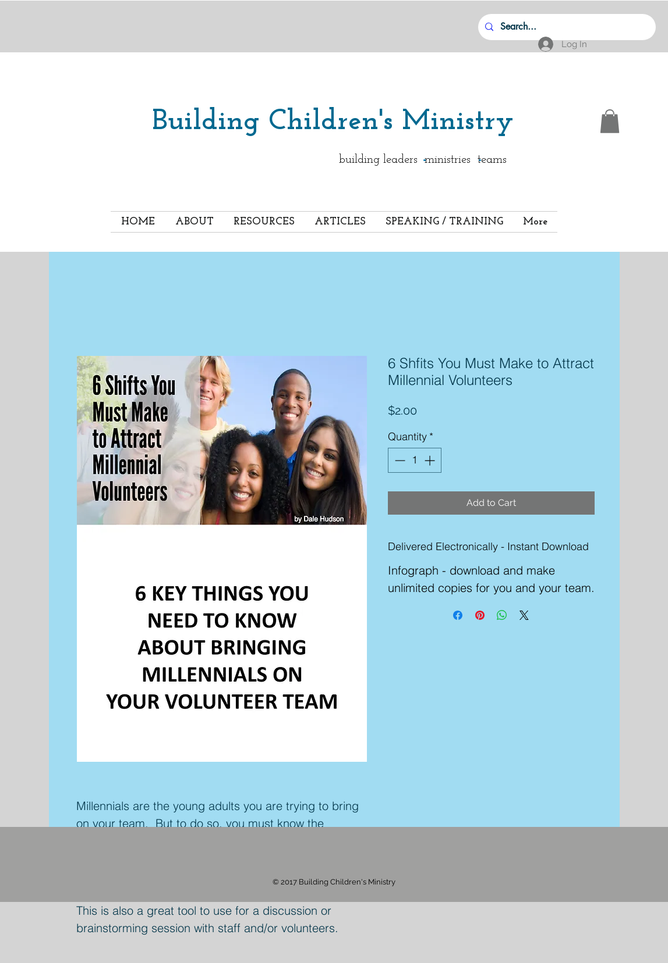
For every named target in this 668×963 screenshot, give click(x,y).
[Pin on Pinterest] (480, 615)
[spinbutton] (415, 460)
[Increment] (431, 460)
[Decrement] (399, 460)
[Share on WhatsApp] (502, 615)
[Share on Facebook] (458, 615)
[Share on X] (524, 615)
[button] (610, 121)
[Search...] (565, 27)
